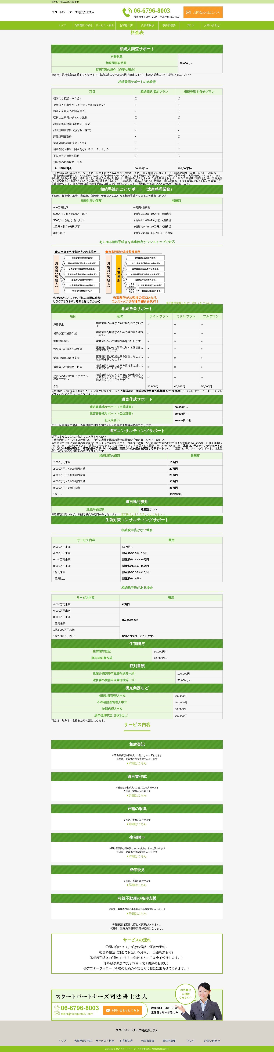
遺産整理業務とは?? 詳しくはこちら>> (190, 303)
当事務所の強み (83, 25)
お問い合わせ (212, 25)
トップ (62, 25)
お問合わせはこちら (206, 12)
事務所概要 (169, 25)
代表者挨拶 (147, 25)
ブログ (190, 25)
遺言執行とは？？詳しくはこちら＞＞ (143, 514)
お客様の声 (126, 25)
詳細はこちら (138, 763)
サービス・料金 (105, 25)
